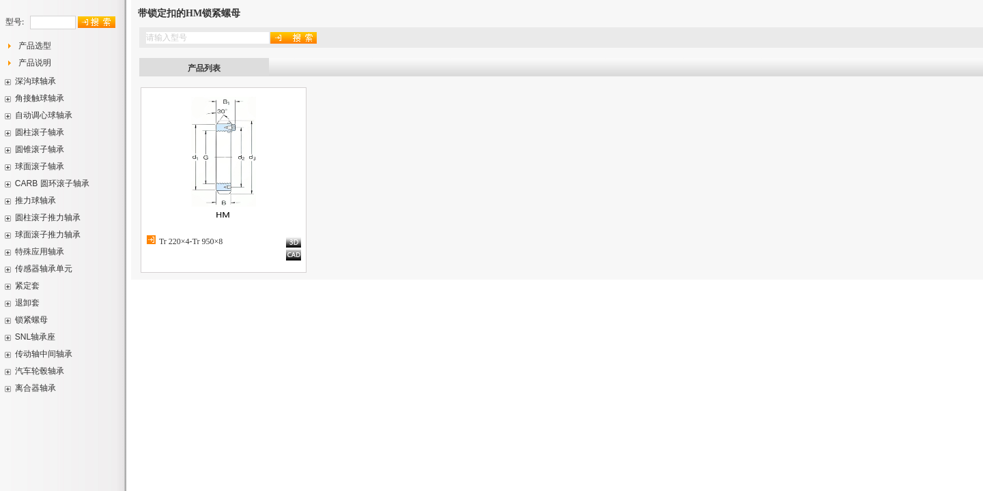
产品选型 (34, 45)
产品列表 (204, 68)
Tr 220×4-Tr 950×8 (191, 241)
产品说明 (34, 63)
